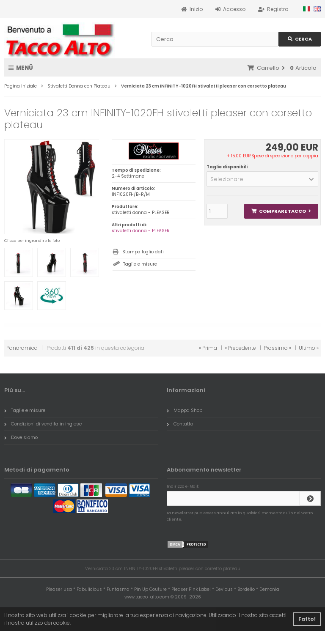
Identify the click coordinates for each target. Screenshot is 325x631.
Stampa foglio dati (143, 252)
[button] (262, 179)
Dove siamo (21, 437)
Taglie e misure (140, 264)
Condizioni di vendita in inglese (43, 423)
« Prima (208, 347)
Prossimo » (277, 347)
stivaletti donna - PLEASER (141, 231)
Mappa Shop (184, 410)
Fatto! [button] (307, 619)
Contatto (180, 423)
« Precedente (240, 347)
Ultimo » (309, 347)
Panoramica (22, 347)
